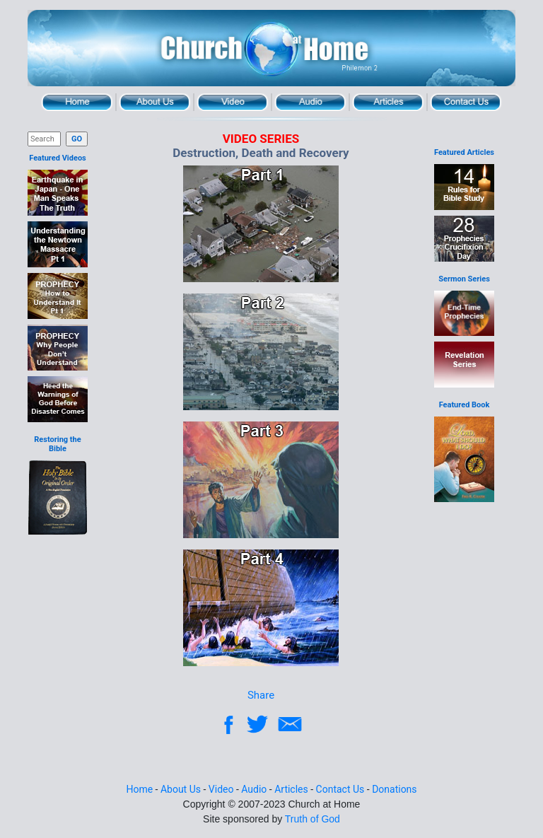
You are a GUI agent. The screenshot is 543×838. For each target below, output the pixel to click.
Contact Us (466, 102)
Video (233, 102)
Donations (394, 789)
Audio (310, 102)
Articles (388, 102)
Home (77, 102)
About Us (155, 102)
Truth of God (312, 819)
